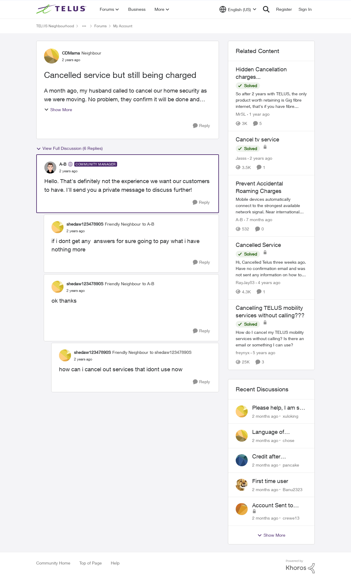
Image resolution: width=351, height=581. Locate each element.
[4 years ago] (268, 282)
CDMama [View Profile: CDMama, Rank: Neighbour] (71, 52)
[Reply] (201, 126)
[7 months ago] (258, 219)
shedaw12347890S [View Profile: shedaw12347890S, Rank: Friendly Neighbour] (84, 224)
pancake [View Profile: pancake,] (291, 464)
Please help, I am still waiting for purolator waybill (278, 407)
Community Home (53, 562)
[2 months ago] (265, 416)
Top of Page (90, 562)
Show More (58, 109)
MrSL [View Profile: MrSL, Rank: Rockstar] (241, 114)
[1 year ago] (258, 114)
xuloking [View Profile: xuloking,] (290, 415)
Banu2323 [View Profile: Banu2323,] (292, 489)
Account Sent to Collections (272, 505)
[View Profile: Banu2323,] (242, 485)
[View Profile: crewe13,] (242, 509)
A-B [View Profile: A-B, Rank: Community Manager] (62, 164)
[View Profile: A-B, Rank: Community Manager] (50, 167)
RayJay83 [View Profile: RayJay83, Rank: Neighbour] (245, 282)
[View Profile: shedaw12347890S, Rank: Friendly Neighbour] (57, 227)
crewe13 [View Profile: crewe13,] (291, 517)
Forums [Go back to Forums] (100, 26)
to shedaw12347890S (170, 352)
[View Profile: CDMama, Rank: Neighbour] (51, 56)
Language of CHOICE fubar (270, 432)
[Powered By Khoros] (300, 567)
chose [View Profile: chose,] (288, 440)
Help (115, 562)
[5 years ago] (263, 353)
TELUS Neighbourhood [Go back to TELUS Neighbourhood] (55, 26)
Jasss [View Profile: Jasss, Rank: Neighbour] (241, 158)
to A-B (148, 224)
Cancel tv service (257, 139)
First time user (270, 481)
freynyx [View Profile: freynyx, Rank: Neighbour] (242, 352)
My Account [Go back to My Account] (122, 26)
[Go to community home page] (62, 9)
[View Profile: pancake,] (242, 460)
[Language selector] (238, 9)
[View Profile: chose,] (242, 436)
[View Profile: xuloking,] (242, 411)
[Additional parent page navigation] (84, 26)
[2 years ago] (260, 158)
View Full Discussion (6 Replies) (69, 148)
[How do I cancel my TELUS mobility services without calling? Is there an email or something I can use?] (271, 338)
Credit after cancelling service (274, 456)
